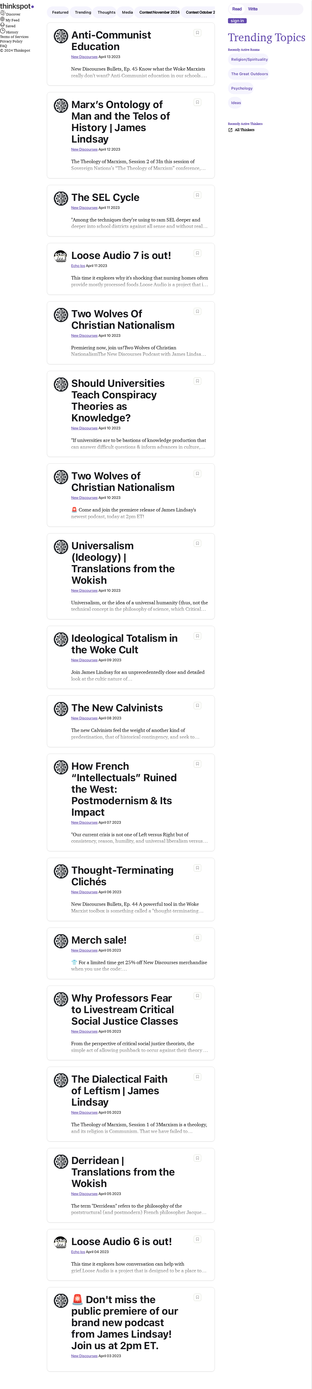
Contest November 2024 (159, 12)
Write (252, 9)
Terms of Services (14, 36)
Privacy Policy (11, 41)
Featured (60, 12)
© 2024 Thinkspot (15, 50)
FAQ (3, 45)
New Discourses (84, 57)
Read (237, 9)
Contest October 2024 (204, 12)
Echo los (78, 266)
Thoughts (107, 12)
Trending (83, 12)
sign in (237, 20)
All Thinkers (241, 130)
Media (127, 12)
